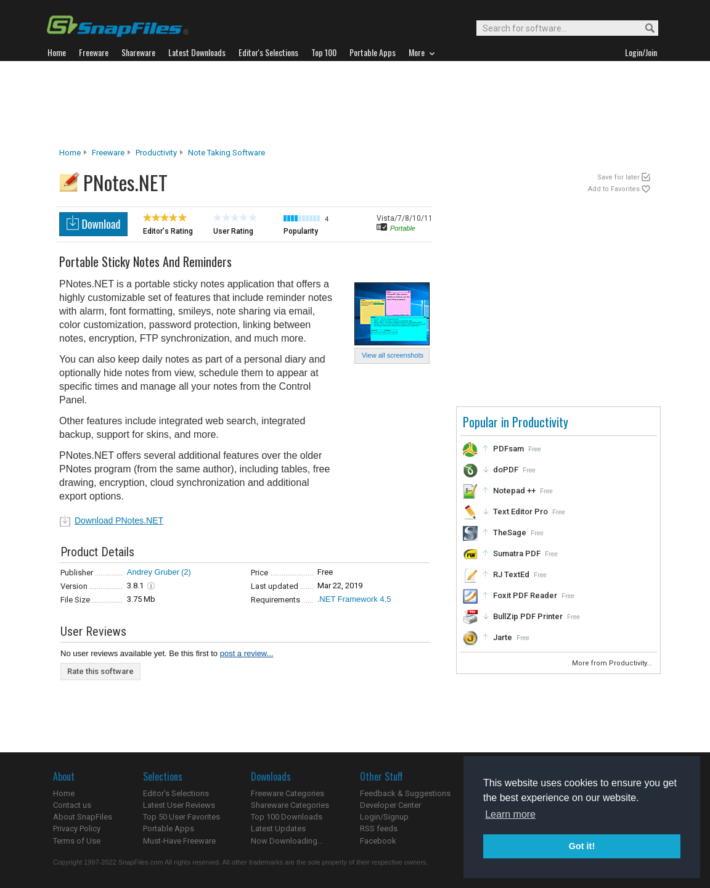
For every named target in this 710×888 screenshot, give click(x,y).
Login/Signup (384, 816)
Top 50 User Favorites (181, 816)
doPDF (505, 469)
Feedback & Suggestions (405, 793)
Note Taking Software (226, 152)
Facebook (378, 840)
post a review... (247, 653)
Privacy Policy (76, 828)
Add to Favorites (614, 189)
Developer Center (390, 805)
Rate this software (100, 671)
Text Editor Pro (520, 511)
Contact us (72, 805)
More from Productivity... (613, 663)
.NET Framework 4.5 (354, 599)
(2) (186, 572)
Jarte (502, 637)
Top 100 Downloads (286, 816)
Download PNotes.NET (119, 520)
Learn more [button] (510, 814)
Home (70, 152)
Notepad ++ (514, 490)
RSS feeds (379, 828)
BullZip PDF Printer (528, 616)
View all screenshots (392, 355)
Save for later (618, 177)
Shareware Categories (290, 805)
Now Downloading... (287, 840)
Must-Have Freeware (179, 840)
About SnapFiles (82, 816)
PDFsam (508, 448)
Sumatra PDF (517, 553)
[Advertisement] (355, 104)
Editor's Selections (176, 793)
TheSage (509, 532)
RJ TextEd (511, 574)
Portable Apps (168, 828)
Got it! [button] (582, 846)
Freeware (108, 152)
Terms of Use (76, 840)
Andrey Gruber (153, 572)
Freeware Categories (287, 793)
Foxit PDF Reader (525, 595)
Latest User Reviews (179, 805)
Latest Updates (278, 828)
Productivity (156, 152)
